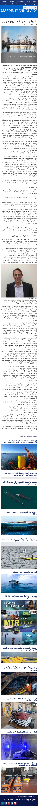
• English (34, 4)
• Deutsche (20, 1)
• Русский (26, 4)
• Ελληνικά (18, 4)
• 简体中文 (4, 1)
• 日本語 (34, 1)
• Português (4, 4)
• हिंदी (11, 4)
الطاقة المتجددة (28, 436)
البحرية (35, 436)
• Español (12, 1)
